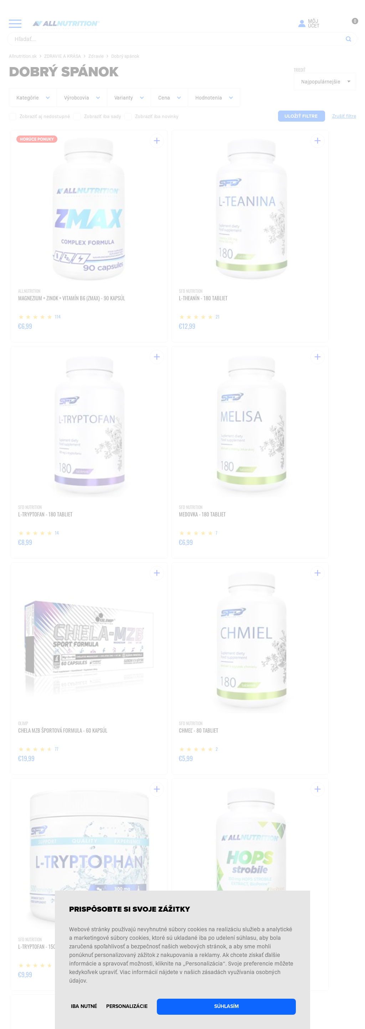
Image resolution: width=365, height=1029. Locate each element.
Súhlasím (226, 1006)
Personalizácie (127, 1006)
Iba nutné (84, 1006)
